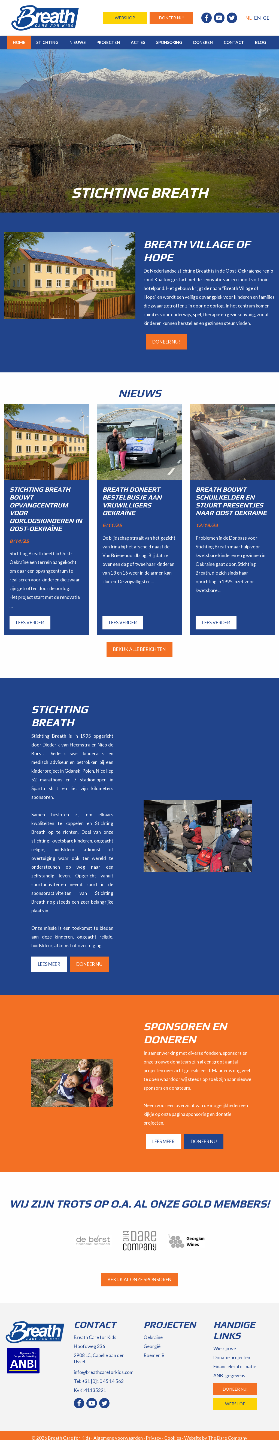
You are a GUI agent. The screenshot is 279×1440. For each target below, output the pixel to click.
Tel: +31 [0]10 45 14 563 (99, 1381)
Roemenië (154, 1355)
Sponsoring (169, 42)
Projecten (108, 42)
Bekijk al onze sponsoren (140, 1279)
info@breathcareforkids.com (104, 1372)
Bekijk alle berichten (139, 649)
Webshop (125, 17)
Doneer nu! (171, 17)
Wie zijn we (224, 1348)
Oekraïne (153, 1337)
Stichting (47, 42)
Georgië (152, 1346)
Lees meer (49, 964)
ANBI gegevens (229, 1375)
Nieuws (77, 42)
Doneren (203, 42)
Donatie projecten (231, 1357)
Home (19, 42)
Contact (234, 42)
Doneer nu (89, 964)
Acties (138, 42)
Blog (260, 42)
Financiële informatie (234, 1366)
